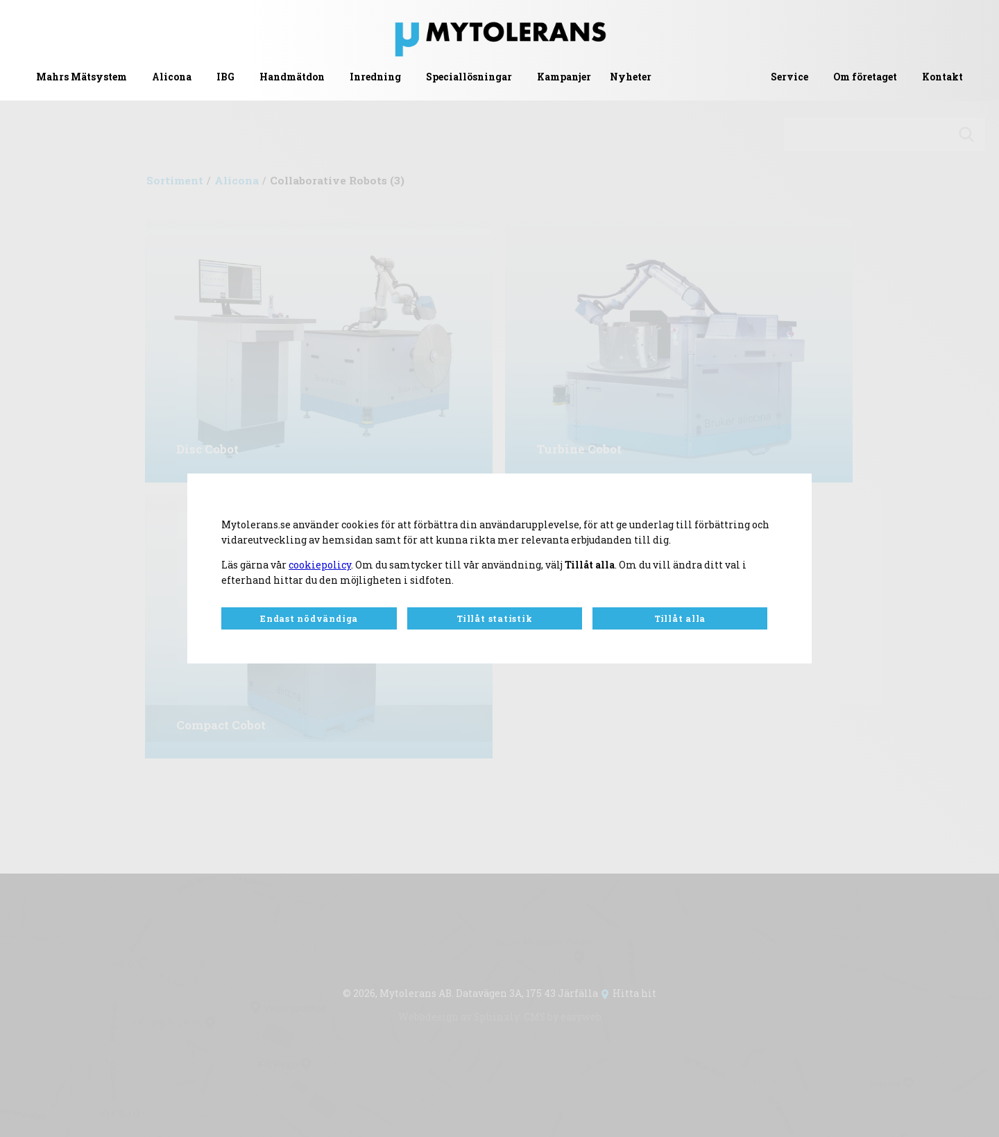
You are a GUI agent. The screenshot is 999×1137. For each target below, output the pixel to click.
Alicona (171, 77)
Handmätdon (292, 77)
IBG (225, 77)
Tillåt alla (680, 618)
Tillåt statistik (494, 618)
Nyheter (630, 77)
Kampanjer (564, 77)
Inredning (375, 77)
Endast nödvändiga (309, 618)
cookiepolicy (320, 565)
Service (789, 77)
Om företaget (865, 77)
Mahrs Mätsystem (81, 77)
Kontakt (942, 77)
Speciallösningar (469, 77)
